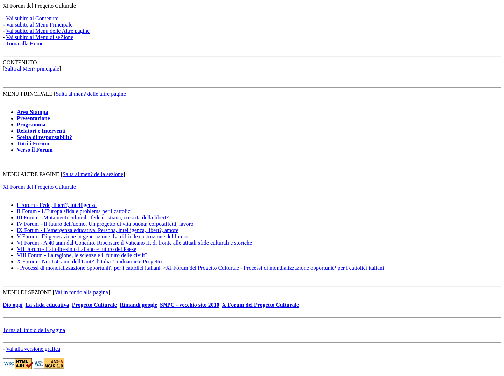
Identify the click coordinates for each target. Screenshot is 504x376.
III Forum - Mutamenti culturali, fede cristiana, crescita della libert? (93, 217)
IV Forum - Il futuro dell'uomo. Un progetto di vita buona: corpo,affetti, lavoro (105, 224)
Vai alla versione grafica (33, 349)
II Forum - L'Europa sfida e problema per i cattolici (74, 211)
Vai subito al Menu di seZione (39, 37)
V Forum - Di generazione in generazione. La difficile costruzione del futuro (102, 236)
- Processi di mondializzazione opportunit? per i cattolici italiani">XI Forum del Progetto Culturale (200, 268)
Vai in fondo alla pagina (81, 292)
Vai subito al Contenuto (32, 18)
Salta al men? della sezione (93, 174)
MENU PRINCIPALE (27, 94)
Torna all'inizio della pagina (34, 330)
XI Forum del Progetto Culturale (39, 6)
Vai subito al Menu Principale (39, 25)
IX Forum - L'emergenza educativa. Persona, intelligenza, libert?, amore (97, 230)
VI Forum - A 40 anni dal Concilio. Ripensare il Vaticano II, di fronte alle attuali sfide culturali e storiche (134, 243)
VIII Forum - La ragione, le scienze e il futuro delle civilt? (82, 255)
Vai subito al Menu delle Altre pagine (48, 31)
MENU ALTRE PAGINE (32, 174)
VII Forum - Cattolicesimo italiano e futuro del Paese (76, 249)
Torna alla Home (24, 43)
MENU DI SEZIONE (27, 292)
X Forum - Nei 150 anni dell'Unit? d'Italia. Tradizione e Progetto (89, 262)
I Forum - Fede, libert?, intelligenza (57, 205)
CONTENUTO (20, 62)
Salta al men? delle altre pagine (91, 94)
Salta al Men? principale (32, 69)
